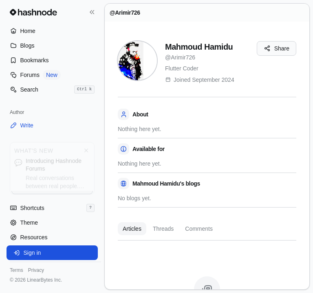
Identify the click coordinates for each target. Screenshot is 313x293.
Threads (163, 228)
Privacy (36, 270)
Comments (199, 228)
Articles (132, 228)
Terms (16, 270)
